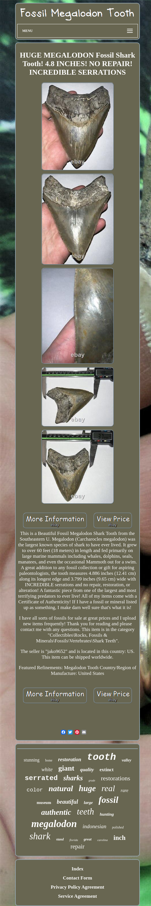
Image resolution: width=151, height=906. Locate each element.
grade (91, 780)
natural (61, 788)
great (87, 839)
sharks (73, 778)
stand (60, 839)
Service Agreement (77, 896)
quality (87, 769)
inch (120, 837)
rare (124, 790)
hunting (107, 814)
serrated (41, 778)
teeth (85, 812)
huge (87, 788)
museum (44, 803)
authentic (56, 812)
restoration (69, 759)
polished (118, 827)
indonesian (94, 826)
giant (66, 768)
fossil (108, 800)
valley (126, 760)
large (88, 802)
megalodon (54, 823)
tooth (101, 757)
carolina (102, 840)
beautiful (67, 802)
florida (73, 840)
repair (77, 846)
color (35, 790)
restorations (115, 778)
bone (48, 760)
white (47, 769)
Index (78, 869)
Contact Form (77, 878)
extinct (107, 769)
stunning (31, 760)
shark (39, 836)
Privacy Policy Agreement (77, 887)
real (108, 788)
